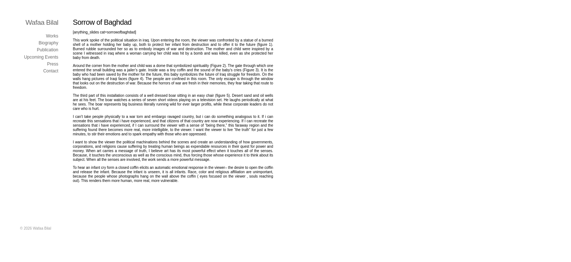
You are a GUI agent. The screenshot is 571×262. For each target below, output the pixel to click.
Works (52, 36)
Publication (47, 49)
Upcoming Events (41, 57)
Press (52, 64)
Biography (48, 42)
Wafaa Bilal (41, 22)
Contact (50, 71)
